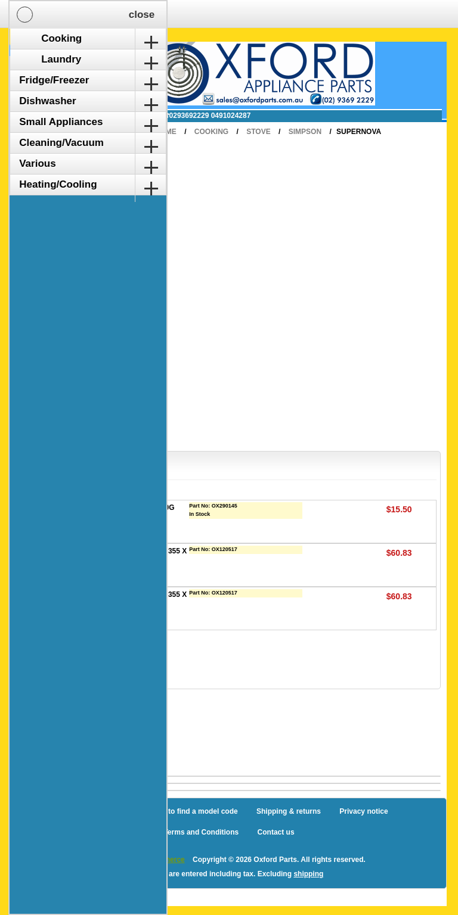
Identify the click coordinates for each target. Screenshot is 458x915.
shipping (308, 874)
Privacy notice (363, 811)
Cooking (211, 131)
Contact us (276, 832)
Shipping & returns (288, 811)
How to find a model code (194, 811)
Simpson (305, 131)
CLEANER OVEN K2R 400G (128, 507)
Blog (78, 811)
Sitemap (118, 811)
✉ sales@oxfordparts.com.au (92, 115)
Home (166, 131)
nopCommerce (160, 859)
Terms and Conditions (201, 832)
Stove (258, 131)
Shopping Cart (59, 55)
